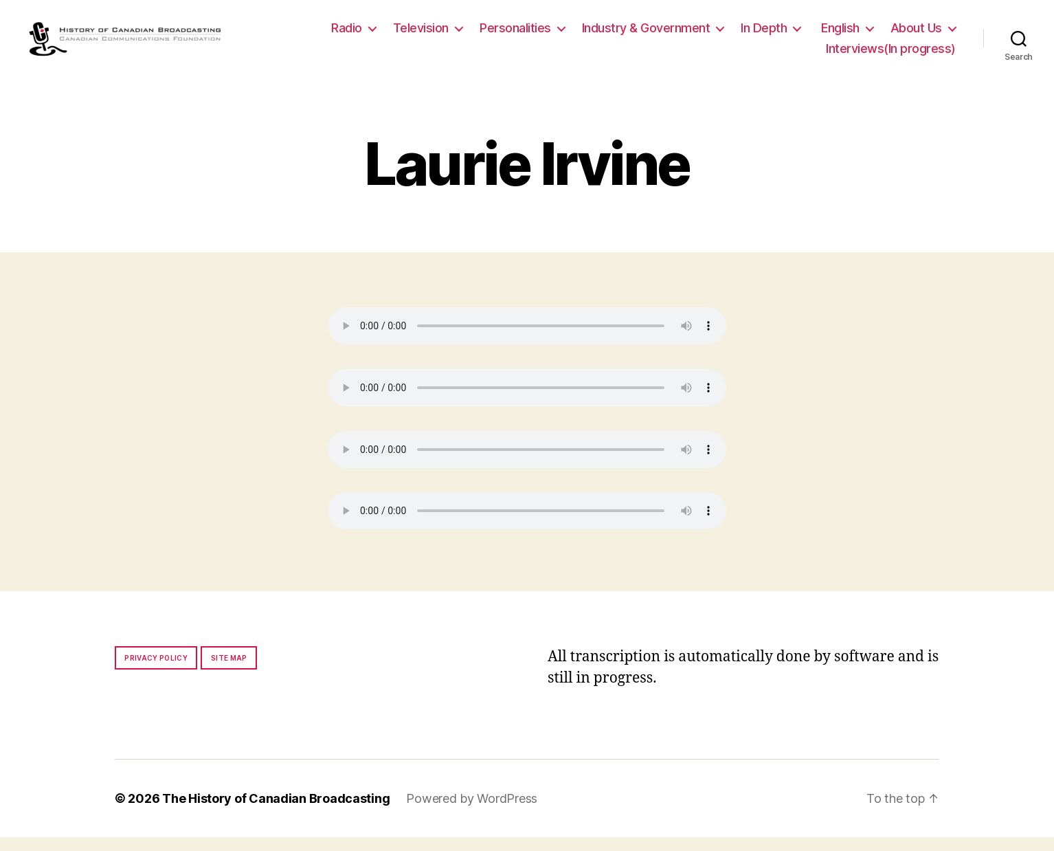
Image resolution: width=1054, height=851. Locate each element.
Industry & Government (646, 34)
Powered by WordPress (471, 812)
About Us (916, 34)
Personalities (515, 34)
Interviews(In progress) (891, 55)
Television (421, 34)
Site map (229, 671)
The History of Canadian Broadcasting (276, 812)
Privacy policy (156, 671)
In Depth (764, 34)
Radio (346, 34)
